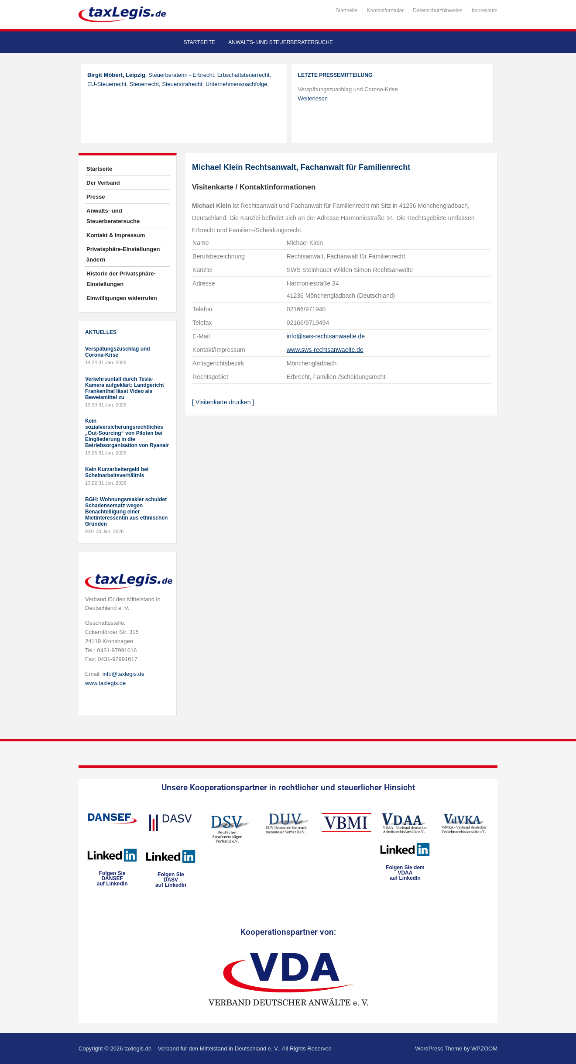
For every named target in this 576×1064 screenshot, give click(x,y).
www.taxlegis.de (105, 683)
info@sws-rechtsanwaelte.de (326, 336)
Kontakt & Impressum (115, 235)
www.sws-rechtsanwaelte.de (325, 349)
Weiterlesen (313, 98)
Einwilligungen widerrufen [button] (121, 298)
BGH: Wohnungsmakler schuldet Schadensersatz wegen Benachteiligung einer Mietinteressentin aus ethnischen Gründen (126, 511)
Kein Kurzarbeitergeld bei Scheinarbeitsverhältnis (116, 472)
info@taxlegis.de (123, 674)
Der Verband (103, 182)
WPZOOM (484, 1048)
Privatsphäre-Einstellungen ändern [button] (123, 254)
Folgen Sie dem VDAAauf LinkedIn (405, 872)
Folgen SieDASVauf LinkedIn (170, 879)
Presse (95, 196)
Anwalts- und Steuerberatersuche (280, 42)
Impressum (484, 10)
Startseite (347, 10)
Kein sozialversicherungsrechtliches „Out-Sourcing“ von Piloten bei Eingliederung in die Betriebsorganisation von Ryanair (127, 433)
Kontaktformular (385, 10)
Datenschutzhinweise (437, 10)
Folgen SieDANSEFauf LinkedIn (112, 878)
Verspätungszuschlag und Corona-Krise (117, 352)
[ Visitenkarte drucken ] (223, 402)
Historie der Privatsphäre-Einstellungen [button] (121, 278)
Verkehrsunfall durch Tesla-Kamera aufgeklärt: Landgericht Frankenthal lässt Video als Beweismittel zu (124, 388)
